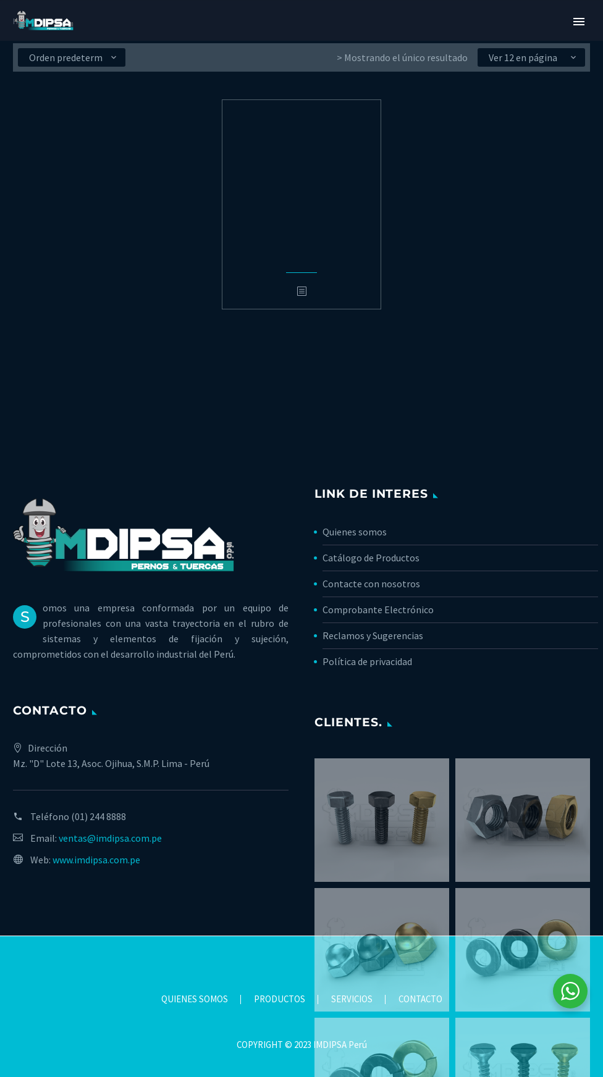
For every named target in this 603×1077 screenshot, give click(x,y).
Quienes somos (355, 532)
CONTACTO (420, 999)
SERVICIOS (352, 999)
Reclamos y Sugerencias (373, 635)
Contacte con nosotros (371, 583)
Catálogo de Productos (371, 557)
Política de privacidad (367, 661)
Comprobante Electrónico (378, 609)
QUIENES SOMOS (194, 999)
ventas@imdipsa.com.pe (110, 838)
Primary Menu (578, 21)
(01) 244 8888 (98, 816)
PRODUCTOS (279, 999)
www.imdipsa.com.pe (96, 859)
